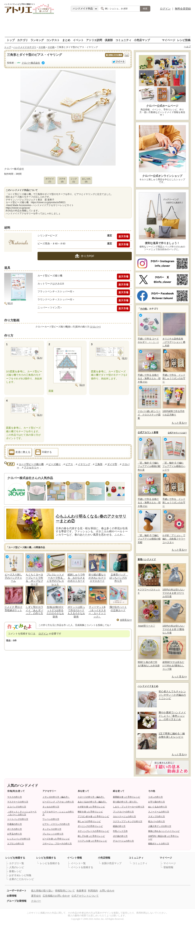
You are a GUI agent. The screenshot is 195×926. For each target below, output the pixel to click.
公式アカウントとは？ (177, 433)
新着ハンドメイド (147, 559)
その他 (41, 47)
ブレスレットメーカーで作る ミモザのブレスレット (56, 579)
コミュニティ (123, 40)
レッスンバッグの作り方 (18, 839)
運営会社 (36, 895)
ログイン (165, 8)
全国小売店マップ (111, 863)
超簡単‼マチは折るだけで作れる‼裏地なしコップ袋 (173, 653)
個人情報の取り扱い (42, 890)
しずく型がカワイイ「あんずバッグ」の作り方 (34, 610)
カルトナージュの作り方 (124, 816)
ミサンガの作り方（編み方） (56, 797)
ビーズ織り (54, 464)
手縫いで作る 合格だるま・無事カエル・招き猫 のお (149, 366)
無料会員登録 (183, 8)
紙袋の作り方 (119, 826)
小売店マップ (142, 40)
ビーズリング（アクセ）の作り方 (58, 802)
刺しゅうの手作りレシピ (89, 821)
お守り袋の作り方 (156, 802)
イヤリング (84, 464)
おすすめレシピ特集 (20, 875)
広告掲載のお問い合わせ (56, 895)
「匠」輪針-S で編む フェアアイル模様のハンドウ (173, 453)
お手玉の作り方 (14, 834)
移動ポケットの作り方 (158, 843)
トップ (11, 40)
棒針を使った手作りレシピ (90, 811)
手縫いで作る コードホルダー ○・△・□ (149, 327)
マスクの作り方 (14, 797)
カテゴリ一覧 (16, 863)
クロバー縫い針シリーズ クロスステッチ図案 (149, 402)
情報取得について (65, 890)
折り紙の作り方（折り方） (125, 802)
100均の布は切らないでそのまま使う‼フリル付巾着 (173, 580)
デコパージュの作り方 (123, 841)
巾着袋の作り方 (14, 824)
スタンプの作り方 (156, 816)
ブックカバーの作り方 (123, 811)
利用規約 (93, 890)
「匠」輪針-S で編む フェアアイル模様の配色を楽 (149, 453)
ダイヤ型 (112, 464)
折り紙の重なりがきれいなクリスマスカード (97, 578)
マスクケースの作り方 (17, 802)
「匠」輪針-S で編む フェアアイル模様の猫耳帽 (149, 526)
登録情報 (168, 867)
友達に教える (19, 452)
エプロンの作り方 (15, 843)
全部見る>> (126, 620)
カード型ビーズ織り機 (31, 464)
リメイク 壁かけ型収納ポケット (13, 609)
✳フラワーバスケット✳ (149, 578)
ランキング (37, 40)
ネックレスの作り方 (51, 829)
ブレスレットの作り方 (52, 834)
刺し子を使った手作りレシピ (91, 836)
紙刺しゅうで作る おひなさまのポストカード (76, 578)
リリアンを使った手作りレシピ (92, 841)
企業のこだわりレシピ (21, 879)
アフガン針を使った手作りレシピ (93, 816)
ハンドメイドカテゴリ (24, 47)
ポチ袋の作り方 (120, 836)
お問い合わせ (107, 890)
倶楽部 (109, 40)
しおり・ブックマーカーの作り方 (128, 807)
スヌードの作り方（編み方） (91, 797)
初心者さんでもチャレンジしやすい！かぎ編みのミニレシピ (172, 695)
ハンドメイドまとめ (148, 686)
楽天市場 (123, 236)
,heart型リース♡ (149, 613)
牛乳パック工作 (120, 831)
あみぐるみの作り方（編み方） (92, 802)
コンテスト (53, 40)
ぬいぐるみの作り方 (157, 807)
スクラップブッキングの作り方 (127, 821)
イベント (78, 40)
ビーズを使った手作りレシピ (56, 839)
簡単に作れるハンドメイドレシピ (164, 831)
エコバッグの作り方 (16, 807)
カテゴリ (22, 40)
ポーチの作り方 (14, 829)
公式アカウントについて (85, 895)
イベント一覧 (78, 863)
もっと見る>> (179, 422)
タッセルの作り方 (50, 807)
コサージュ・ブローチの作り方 (57, 843)
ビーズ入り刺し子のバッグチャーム (13, 578)
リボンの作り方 (155, 797)
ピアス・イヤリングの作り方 (56, 824)
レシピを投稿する (50, 863)
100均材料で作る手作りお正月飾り (173, 400)
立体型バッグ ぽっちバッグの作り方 (118, 578)
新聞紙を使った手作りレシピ (126, 797)
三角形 (98, 464)
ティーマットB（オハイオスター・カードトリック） (97, 612)
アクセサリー (31, 467)
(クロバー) (95, 326)
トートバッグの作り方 (17, 819)
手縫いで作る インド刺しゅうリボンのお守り (173, 366)
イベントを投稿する (82, 867)
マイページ (168, 40)
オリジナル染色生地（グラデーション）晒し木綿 (173, 329)
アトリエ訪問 (94, 40)
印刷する (43, 452)
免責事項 (81, 890)
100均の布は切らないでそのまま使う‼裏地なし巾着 (173, 617)
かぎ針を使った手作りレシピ (91, 807)
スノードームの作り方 (158, 811)
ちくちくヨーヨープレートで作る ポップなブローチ (34, 579)
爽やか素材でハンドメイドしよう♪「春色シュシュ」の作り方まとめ (172, 716)
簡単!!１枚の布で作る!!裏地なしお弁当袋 (149, 651)
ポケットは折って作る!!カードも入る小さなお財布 (76, 612)
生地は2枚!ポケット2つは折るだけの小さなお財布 (55, 612)
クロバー (36, 900)
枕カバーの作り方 (156, 821)
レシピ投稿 (183, 40)
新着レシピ (15, 871)
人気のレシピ (16, 867)
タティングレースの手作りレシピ (93, 831)
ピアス (69, 464)
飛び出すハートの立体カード (118, 609)
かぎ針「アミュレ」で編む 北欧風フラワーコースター (173, 526)
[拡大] (10, 303)
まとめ (66, 40)
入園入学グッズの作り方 (159, 826)
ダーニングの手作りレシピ (90, 826)
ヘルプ (187, 46)
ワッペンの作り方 (50, 819)
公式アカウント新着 (148, 432)
